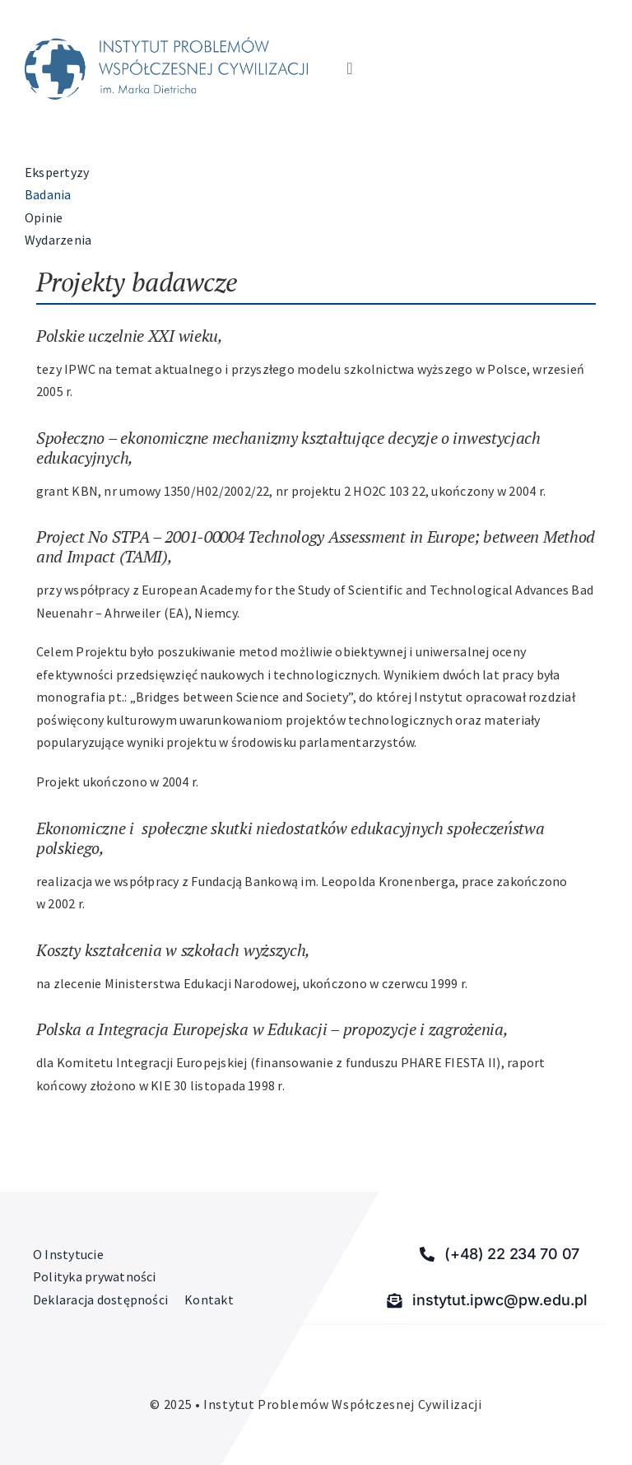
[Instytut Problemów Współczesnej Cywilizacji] (166, 43)
